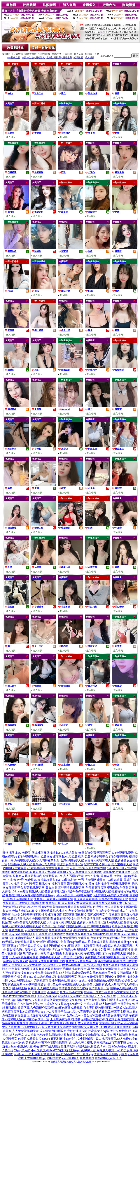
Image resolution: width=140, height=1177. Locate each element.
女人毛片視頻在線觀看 (23, 957)
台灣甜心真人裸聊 (44, 864)
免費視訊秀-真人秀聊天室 (62, 903)
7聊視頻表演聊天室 (64, 976)
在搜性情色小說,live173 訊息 (35, 1003)
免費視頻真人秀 (92, 996)
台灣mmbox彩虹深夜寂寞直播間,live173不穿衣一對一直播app (53, 1054)
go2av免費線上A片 (21, 980)
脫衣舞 (32, 988)
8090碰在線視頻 (47, 996)
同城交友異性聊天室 (91, 976)
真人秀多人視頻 (38, 945)
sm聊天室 (110, 996)
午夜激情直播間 (91, 918)
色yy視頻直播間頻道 (21, 934)
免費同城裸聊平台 (60, 930)
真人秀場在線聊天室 (95, 941)
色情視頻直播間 (42, 918)
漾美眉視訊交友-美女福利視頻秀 (88, 883)
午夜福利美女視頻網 (105, 910)
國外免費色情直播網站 (16, 918)
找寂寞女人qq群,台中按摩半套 (107, 1031)
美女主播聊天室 (121, 864)
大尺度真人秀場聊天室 (61, 922)
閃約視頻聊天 (42, 980)
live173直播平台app (32, 1011)
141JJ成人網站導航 (39, 976)
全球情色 (56, 953)
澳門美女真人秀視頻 (36, 953)
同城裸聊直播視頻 (99, 926)
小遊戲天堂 (79, 968)
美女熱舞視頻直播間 (120, 949)
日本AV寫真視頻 (91, 965)
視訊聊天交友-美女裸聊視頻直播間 (79, 872)
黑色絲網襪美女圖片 (106, 972)
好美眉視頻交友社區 (66, 918)
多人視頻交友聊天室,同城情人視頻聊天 (50, 1034)
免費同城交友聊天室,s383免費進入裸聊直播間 (101, 1027)
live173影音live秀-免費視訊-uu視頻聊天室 (28, 879)
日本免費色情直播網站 (50, 934)
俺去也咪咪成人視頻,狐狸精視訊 (54, 1046)
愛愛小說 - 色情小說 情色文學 (44, 949)
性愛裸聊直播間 (52, 914)
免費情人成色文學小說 (26, 965)
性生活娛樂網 (71, 965)
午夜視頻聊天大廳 (74, 984)
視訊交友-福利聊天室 (52, 883)
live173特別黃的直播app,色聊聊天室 (72, 1050)
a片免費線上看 (87, 961)
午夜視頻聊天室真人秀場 (122, 914)
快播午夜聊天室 (49, 957)
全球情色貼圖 (61, 980)
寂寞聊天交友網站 (70, 996)
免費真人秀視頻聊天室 (91, 922)
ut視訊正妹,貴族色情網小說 (93, 1046)
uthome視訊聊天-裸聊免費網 (74, 895)
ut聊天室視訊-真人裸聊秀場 (88, 868)
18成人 (6, 965)
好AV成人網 (20, 961)
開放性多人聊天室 (20, 864)
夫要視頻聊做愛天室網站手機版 (50, 968)
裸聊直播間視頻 (73, 914)
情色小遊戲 (93, 984)
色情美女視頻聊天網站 (105, 937)
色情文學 (20, 976)
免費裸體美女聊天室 (76, 937)
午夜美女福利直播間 (78, 910)
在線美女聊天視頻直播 (26, 914)
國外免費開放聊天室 (49, 937)
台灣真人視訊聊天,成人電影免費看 (75, 1023)
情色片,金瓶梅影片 (83, 1038)
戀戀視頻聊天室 (25, 941)
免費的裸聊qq (18, 930)
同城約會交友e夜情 (61, 945)
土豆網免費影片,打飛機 (65, 1019)
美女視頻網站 (15, 949)
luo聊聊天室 (114, 922)
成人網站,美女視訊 (81, 1042)
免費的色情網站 (95, 957)
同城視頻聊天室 (76, 926)
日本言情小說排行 (72, 957)
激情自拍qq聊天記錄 (107, 980)
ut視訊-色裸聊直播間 (79, 891)
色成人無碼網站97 (71, 992)
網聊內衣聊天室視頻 (88, 945)
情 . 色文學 (54, 984)
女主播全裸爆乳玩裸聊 (49, 910)
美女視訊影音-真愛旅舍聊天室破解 (33, 872)
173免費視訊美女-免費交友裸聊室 (39, 856)
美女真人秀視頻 (39, 961)
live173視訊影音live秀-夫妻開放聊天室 (81, 879)
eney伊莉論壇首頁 (35, 984)
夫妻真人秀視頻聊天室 (99, 860)
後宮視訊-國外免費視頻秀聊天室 (101, 903)
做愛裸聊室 (39, 992)
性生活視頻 (8, 1000)
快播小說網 (110, 965)
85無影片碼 (57, 961)
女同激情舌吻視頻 (24, 996)
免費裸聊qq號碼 (70, 941)
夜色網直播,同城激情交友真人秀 (101, 1058)
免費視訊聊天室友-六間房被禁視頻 (36, 860)
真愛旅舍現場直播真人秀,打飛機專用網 (40, 1015)
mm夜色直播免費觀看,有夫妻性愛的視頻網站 (84, 1007)
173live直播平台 (81, 1011)
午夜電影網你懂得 (96, 953)
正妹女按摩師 (20, 972)
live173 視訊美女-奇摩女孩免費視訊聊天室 (83, 852)
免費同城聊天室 (94, 914)
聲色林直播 (19, 988)
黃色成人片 (109, 984)
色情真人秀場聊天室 (32, 922)
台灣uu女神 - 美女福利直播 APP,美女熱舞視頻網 (97, 1015)
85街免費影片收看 (17, 968)
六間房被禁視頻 (104, 930)
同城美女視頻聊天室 (70, 864)
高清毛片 (53, 992)
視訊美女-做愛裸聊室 (116, 872)
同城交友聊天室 (115, 976)
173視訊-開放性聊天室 (23, 883)
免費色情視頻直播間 (79, 934)
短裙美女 (127, 980)
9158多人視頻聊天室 (27, 926)
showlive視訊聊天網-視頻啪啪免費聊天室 (53, 906)
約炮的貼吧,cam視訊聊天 (63, 1058)
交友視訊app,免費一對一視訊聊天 (76, 1003)
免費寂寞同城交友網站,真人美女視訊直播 (71, 1061)
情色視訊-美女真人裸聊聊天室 (53, 899)
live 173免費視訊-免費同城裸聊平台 (85, 856)
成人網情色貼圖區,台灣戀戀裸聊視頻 (63, 1031)
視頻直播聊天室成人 (21, 937)
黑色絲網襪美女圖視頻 (102, 968)
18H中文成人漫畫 (82, 980)
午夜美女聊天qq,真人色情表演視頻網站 (45, 1027)
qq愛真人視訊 (111, 945)
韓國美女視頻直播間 (106, 934)
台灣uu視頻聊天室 (72, 860)
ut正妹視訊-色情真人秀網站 (111, 895)
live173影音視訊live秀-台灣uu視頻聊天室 (111, 875)
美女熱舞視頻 (107, 961)
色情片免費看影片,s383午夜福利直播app (44, 1038)
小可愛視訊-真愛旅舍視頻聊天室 (48, 868)
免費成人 (72, 961)
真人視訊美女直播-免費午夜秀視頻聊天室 (101, 899)
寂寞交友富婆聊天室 (97, 864)
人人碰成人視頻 (47, 988)
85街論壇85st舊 (51, 965)
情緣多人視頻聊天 (122, 988)
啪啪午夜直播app (120, 941)
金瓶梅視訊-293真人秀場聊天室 (63, 875)
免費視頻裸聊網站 (48, 941)
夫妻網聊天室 (117, 953)
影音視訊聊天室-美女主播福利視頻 (46, 887)
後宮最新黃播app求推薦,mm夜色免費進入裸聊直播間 (80, 1000)
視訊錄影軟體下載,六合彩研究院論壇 (30, 1007)
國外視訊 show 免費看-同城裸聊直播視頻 (28, 852)
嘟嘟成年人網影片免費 (91, 949)
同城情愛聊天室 (81, 972)
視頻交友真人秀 (83, 930)
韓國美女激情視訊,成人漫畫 (94, 1034)
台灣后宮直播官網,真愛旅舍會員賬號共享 (108, 1019)
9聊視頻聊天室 (115, 957)
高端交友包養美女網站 (73, 988)
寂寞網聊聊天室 (124, 992)
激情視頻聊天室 (99, 988)
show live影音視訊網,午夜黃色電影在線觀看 (39, 1042)
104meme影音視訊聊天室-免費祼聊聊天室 (38, 891)
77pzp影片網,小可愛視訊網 (31, 1050)
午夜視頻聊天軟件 (114, 918)
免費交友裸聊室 (37, 930)
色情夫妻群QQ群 (23, 910)
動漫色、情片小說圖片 (98, 992)
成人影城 (65, 972)
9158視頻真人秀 (127, 996)
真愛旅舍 (70, 949)
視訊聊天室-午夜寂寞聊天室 (88, 887)
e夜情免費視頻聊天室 (44, 972)
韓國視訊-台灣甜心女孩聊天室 (99, 906)
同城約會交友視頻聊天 (31, 1000)
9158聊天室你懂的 (53, 926)
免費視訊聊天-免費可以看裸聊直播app (30, 895)
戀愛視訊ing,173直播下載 (110, 1042)
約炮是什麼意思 (126, 961)
